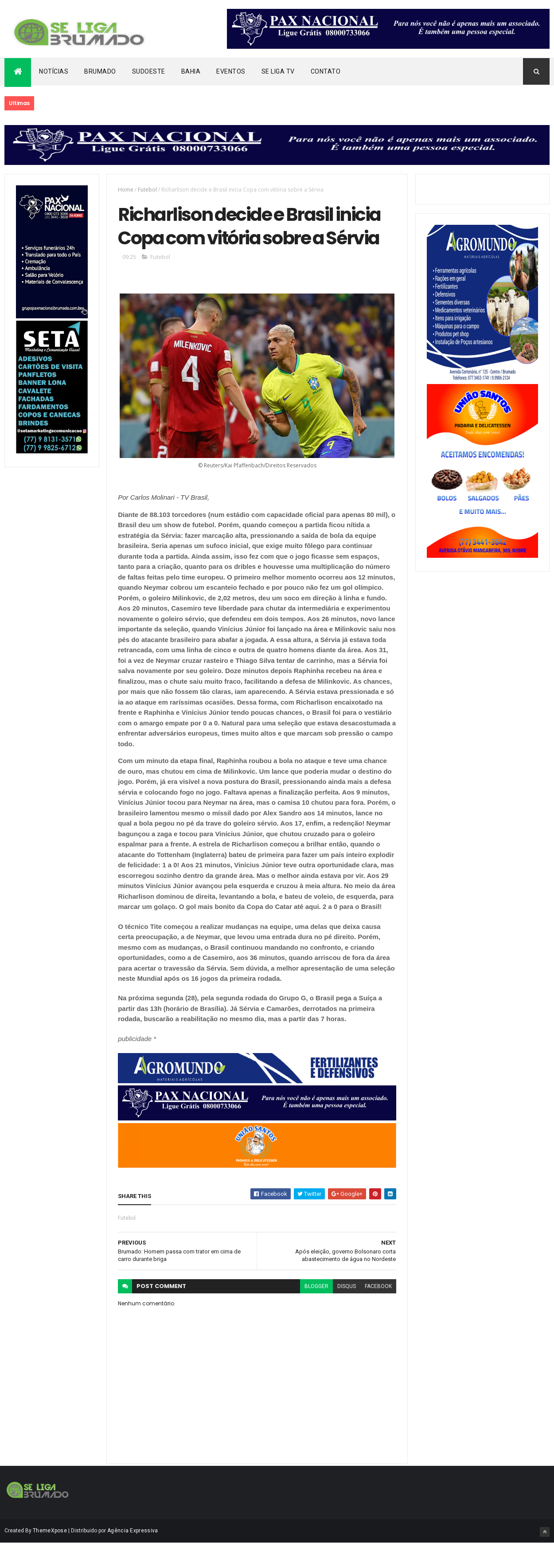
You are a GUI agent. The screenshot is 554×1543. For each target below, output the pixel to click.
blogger (316, 1286)
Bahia (191, 71)
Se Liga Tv (278, 71)
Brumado (100, 71)
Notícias (53, 71)
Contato (326, 71)
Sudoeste (148, 71)
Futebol (147, 189)
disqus (346, 1286)
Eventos (231, 71)
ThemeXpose (50, 1530)
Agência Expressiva (132, 1530)
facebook (378, 1286)
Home (125, 189)
